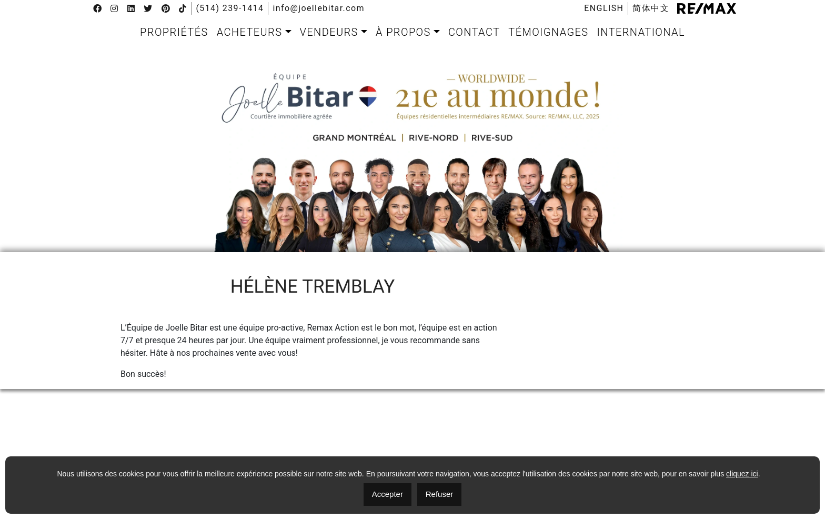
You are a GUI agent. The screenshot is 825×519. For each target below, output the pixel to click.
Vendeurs (329, 32)
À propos (403, 32)
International (641, 32)
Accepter (387, 494)
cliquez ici (742, 474)
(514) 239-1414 (230, 8)
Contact (474, 32)
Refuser (440, 494)
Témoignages (548, 32)
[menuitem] (603, 8)
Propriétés (174, 32)
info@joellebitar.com (319, 8)
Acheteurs (250, 32)
